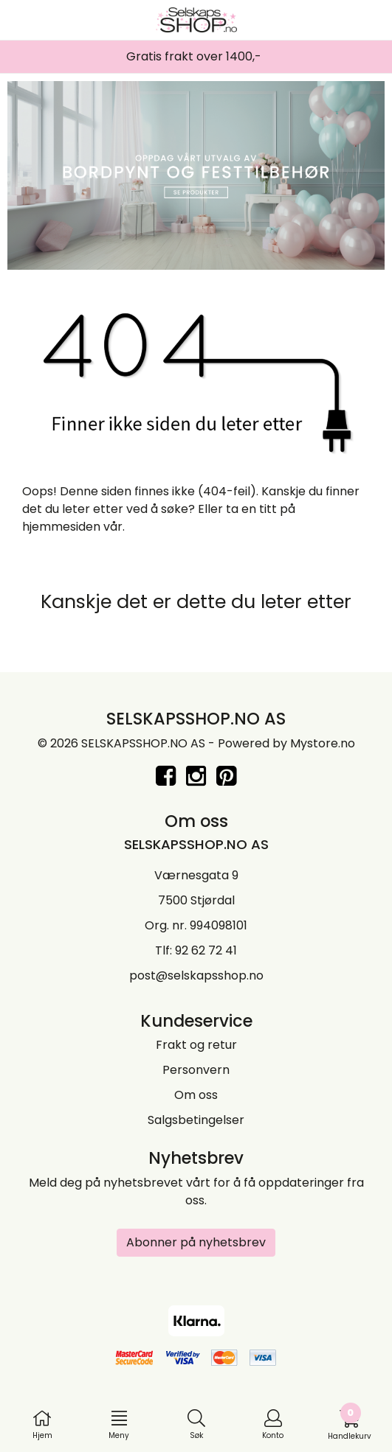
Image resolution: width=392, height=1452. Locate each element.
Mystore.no (322, 743)
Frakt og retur (196, 1044)
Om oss (196, 1094)
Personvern (196, 1069)
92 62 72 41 (206, 950)
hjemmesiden (61, 526)
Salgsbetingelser (196, 1119)
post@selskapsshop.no (196, 975)
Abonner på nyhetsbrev (196, 1242)
